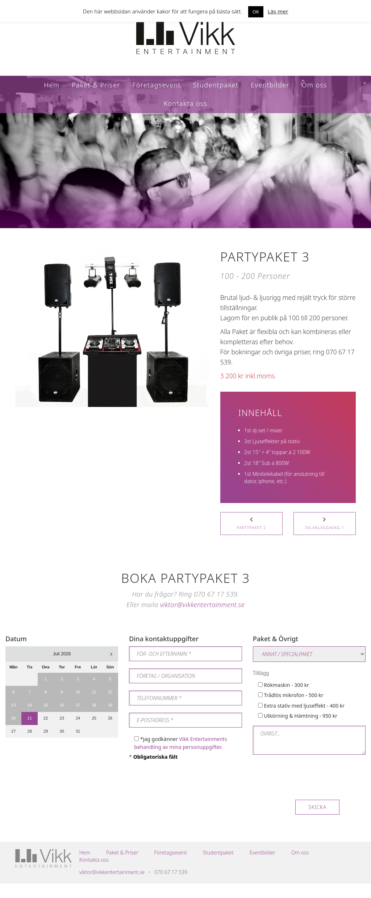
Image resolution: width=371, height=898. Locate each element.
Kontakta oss (186, 103)
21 (30, 718)
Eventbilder (270, 85)
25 (94, 718)
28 (30, 731)
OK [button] (256, 11)
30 (61, 731)
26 (110, 718)
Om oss (314, 85)
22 (45, 718)
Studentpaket (216, 85)
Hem (51, 85)
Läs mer (278, 11)
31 (78, 731)
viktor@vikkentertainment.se (202, 604)
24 (78, 718)
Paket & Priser (96, 85)
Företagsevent (156, 85)
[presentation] (308, 782)
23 (61, 718)
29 (45, 731)
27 (13, 731)
